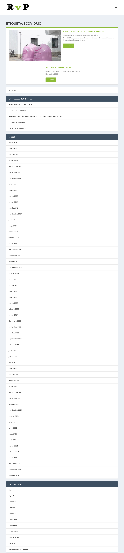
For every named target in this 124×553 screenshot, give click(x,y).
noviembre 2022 (15, 325)
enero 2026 (13, 158)
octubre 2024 (14, 206)
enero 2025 (13, 200)
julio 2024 (12, 218)
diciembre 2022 (15, 319)
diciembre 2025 (15, 164)
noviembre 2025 (15, 170)
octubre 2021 (14, 402)
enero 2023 (13, 313)
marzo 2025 (13, 194)
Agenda (12, 494)
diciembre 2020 (15, 461)
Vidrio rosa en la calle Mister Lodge (83, 29)
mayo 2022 (13, 360)
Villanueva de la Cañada (18, 547)
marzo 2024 (13, 230)
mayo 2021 (13, 432)
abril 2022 (12, 366)
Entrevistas (13, 529)
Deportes (12, 511)
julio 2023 (12, 277)
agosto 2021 (14, 414)
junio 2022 (13, 354)
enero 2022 (13, 384)
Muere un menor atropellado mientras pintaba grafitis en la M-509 (35, 114)
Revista (12, 541)
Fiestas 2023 (14, 535)
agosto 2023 (14, 271)
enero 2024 (13, 241)
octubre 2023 (14, 259)
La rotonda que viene (17, 108)
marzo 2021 (13, 444)
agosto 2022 (14, 342)
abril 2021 (12, 438)
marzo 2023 (13, 301)
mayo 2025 (13, 188)
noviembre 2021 (15, 396)
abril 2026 (12, 146)
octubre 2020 (14, 473)
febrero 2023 (14, 307)
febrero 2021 (14, 450)
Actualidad (86, 33)
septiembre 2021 (15, 408)
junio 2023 (13, 283)
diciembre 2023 (15, 247)
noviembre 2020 (15, 467)
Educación (13, 517)
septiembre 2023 (15, 265)
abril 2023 (12, 295)
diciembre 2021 (15, 390)
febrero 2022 (14, 378)
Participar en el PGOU (18, 126)
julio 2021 (12, 420)
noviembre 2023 (15, 253)
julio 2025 (12, 182)
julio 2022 (12, 348)
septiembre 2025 (15, 176)
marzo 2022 (13, 372)
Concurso (12, 499)
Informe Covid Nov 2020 (59, 65)
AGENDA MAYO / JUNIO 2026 (20, 102)
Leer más (69, 44)
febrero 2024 (14, 235)
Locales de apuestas (17, 120)
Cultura (12, 505)
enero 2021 (13, 455)
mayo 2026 (13, 140)
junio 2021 (13, 426)
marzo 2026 (13, 152)
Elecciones (13, 523)
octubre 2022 (14, 331)
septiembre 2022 (15, 336)
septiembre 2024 (15, 212)
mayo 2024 (13, 224)
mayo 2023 (13, 289)
